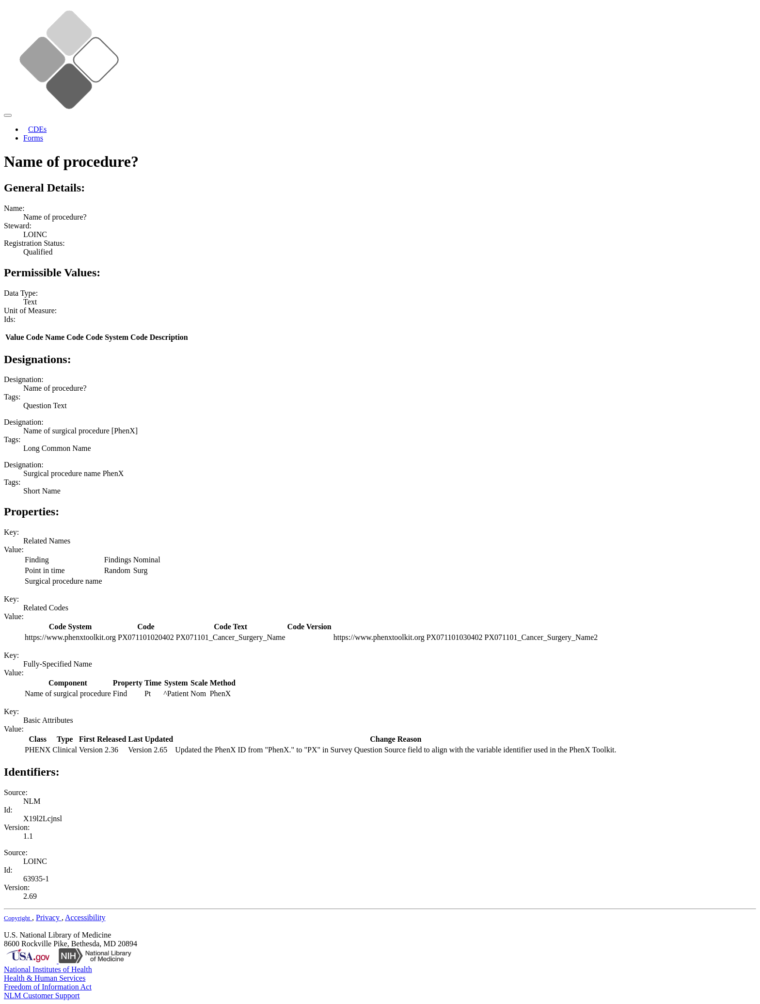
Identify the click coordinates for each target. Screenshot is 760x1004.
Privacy (49, 917)
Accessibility (85, 917)
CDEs (37, 129)
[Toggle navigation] (8, 115)
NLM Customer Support (41, 995)
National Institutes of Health (48, 969)
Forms (33, 138)
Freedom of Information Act (48, 987)
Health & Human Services (44, 978)
